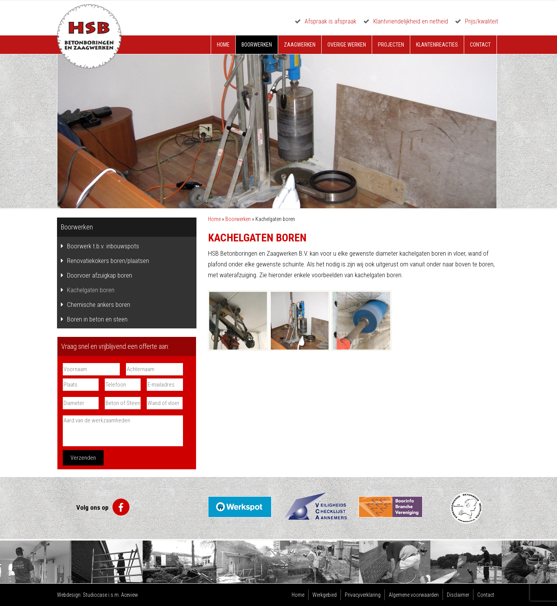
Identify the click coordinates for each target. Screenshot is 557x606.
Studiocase (95, 595)
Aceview (129, 595)
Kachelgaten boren (90, 290)
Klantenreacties (437, 45)
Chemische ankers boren (98, 304)
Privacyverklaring (363, 595)
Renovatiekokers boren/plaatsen (108, 260)
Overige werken (346, 45)
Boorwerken (257, 45)
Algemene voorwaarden (414, 595)
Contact (480, 45)
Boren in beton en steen (97, 319)
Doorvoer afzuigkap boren (99, 275)
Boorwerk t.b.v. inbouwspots (103, 246)
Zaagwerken (299, 45)
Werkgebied (324, 595)
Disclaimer (458, 595)
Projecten (391, 45)
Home (223, 45)
